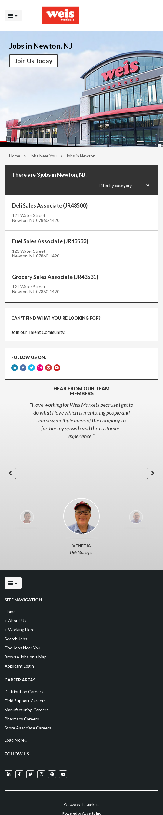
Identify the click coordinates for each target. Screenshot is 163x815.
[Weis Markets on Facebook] (19, 766)
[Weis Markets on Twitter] (30, 766)
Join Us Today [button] (33, 60)
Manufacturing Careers (26, 701)
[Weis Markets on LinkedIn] (8, 766)
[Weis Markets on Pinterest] (52, 766)
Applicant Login (19, 657)
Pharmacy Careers (22, 710)
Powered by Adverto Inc (81, 805)
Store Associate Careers (28, 719)
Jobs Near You (43, 155)
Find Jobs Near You (22, 639)
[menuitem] (81, 683)
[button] (124, 185)
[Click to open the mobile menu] (13, 15)
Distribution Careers (24, 683)
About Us (15, 612)
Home (14, 155)
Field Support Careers (25, 692)
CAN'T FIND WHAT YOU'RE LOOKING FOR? (54, 316)
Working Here (20, 621)
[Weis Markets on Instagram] (41, 766)
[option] (81, 412)
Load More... (16, 731)
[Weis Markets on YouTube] (63, 766)
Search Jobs (16, 630)
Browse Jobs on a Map (26, 648)
